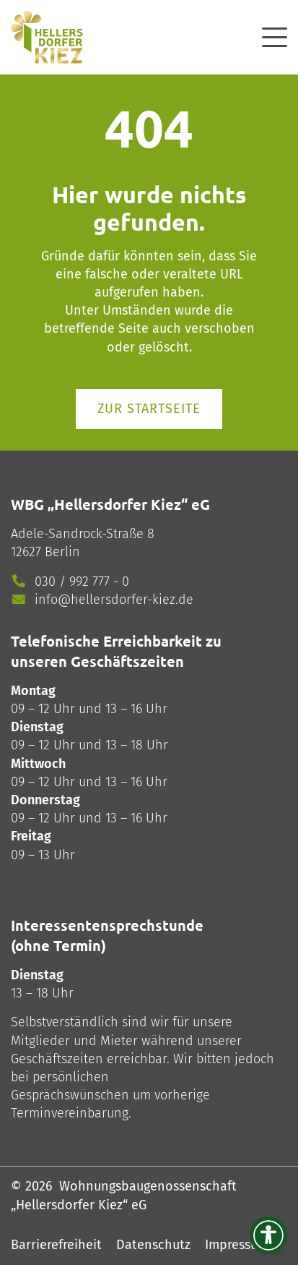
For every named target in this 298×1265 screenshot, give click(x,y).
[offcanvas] (274, 35)
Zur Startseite (149, 409)
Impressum (236, 1245)
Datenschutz (153, 1245)
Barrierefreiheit (56, 1245)
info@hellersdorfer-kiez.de (114, 600)
